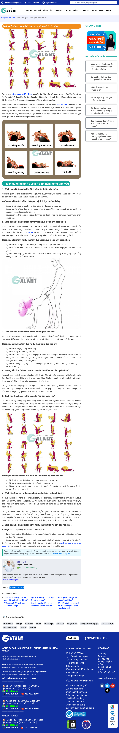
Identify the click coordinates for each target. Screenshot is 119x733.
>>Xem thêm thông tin (61, 554)
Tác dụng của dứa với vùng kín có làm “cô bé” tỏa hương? (102, 123)
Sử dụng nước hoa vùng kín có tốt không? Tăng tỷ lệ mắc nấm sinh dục (101, 110)
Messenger (112, 719)
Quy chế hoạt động (74, 688)
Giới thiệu (28, 10)
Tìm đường (112, 707)
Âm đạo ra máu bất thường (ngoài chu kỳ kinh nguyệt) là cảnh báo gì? (102, 136)
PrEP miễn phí (72, 672)
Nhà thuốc (77, 10)
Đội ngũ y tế (103, 659)
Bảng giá (37, 10)
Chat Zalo (112, 713)
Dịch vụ (68, 10)
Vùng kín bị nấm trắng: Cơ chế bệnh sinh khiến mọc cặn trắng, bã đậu (102, 66)
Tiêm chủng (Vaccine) (76, 663)
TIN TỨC (12, 18)
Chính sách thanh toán (76, 692)
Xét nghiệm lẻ (72, 666)
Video (101, 10)
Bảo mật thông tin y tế (76, 685)
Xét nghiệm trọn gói (75, 675)
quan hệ (13, 588)
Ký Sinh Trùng (48, 10)
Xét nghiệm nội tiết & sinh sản (80, 669)
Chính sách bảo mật (75, 701)
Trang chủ (4, 18)
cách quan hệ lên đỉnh (22, 94)
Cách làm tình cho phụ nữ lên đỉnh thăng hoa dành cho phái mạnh (68, 605)
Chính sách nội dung (75, 704)
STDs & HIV (59, 10)
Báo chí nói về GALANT (104, 668)
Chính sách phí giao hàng (77, 695)
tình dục (21, 588)
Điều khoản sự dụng (75, 698)
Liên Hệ (108, 10)
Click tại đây (12, 691)
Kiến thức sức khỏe (107, 672)
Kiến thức (86, 10)
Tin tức (94, 10)
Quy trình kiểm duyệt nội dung (80, 708)
